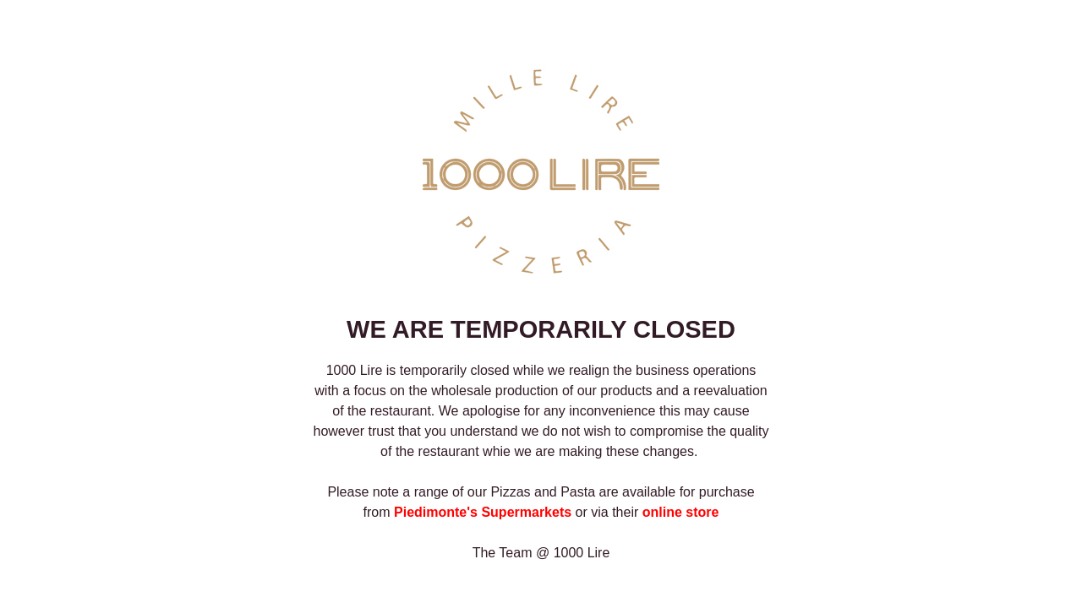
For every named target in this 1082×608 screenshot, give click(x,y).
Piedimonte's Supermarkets (482, 512)
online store (680, 512)
